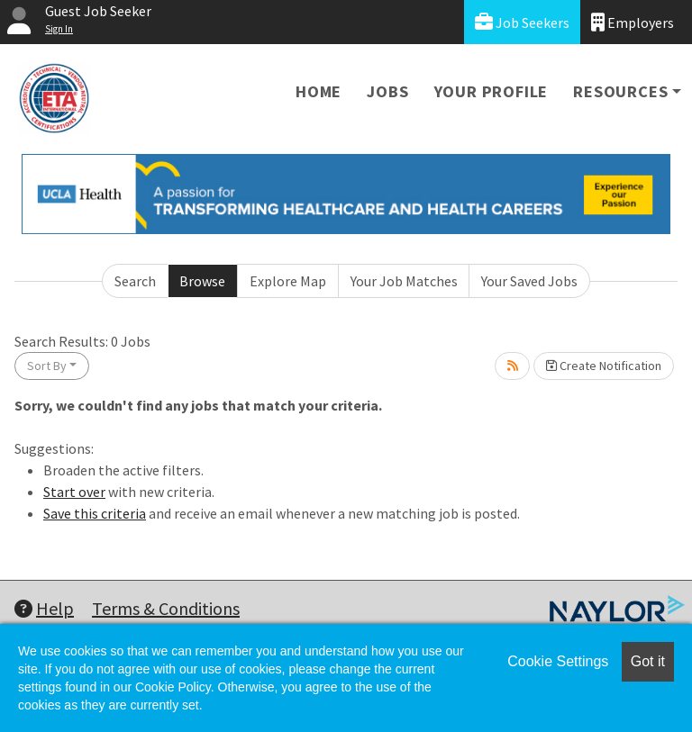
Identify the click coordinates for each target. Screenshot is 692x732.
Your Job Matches (404, 281)
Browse (202, 281)
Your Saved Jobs (529, 281)
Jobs (387, 91)
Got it (648, 661)
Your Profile (491, 91)
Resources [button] (620, 91)
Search (135, 281)
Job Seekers (522, 22)
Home (318, 91)
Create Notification (603, 365)
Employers (632, 22)
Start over (74, 492)
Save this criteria (94, 513)
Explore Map (288, 281)
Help (44, 608)
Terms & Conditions (166, 608)
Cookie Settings (557, 661)
